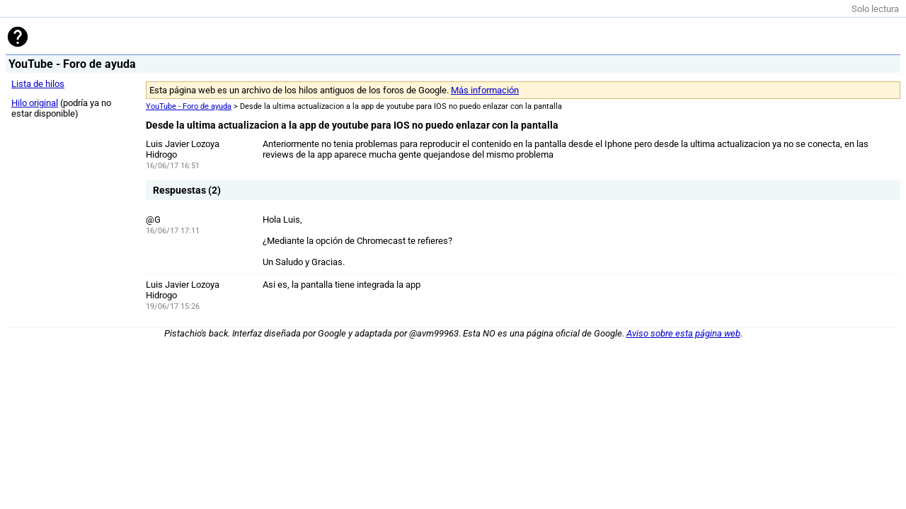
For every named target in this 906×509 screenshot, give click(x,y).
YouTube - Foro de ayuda (188, 106)
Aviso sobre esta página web (683, 333)
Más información (485, 90)
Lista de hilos (37, 83)
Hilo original (34, 103)
